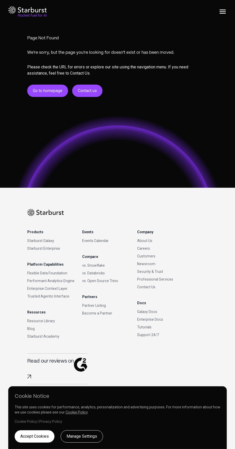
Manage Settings (82, 436)
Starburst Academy (43, 336)
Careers (143, 248)
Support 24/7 (148, 335)
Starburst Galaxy (40, 241)
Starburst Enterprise (43, 248)
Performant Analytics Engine (50, 281)
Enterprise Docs (150, 319)
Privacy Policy (50, 421)
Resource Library (41, 321)
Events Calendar (95, 241)
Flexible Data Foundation (47, 273)
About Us (144, 241)
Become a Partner (97, 313)
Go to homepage (47, 90)
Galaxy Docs (147, 312)
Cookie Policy (76, 412)
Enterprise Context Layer (47, 288)
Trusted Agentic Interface (48, 296)
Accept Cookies (34, 436)
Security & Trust (150, 272)
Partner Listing (94, 305)
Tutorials (144, 327)
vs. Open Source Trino (100, 281)
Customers (146, 256)
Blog (31, 329)
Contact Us (146, 287)
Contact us (87, 90)
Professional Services (155, 279)
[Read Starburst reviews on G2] (29, 377)
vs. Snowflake (93, 265)
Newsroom (146, 264)
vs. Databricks (93, 273)
